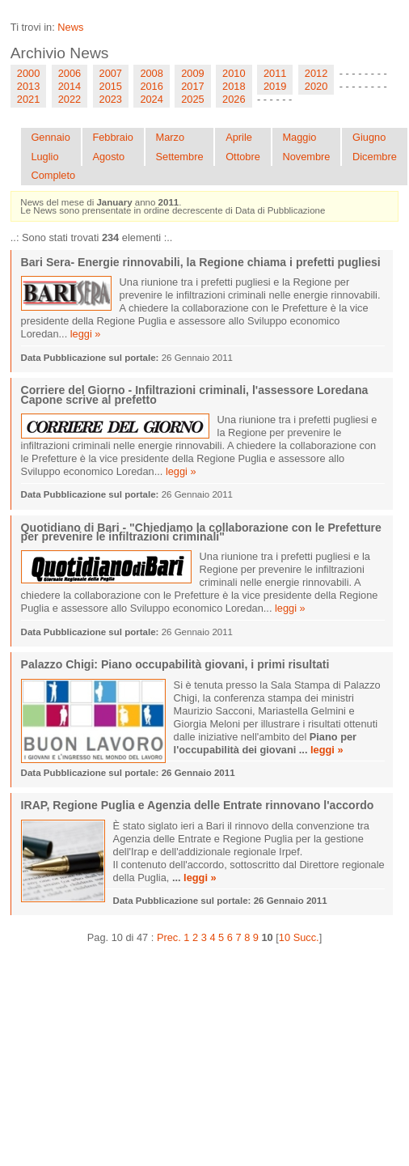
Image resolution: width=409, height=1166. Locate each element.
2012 (316, 73)
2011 (275, 73)
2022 (69, 99)
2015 (110, 86)
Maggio (299, 137)
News (70, 27)
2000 (28, 73)
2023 (110, 99)
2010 (233, 73)
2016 (151, 86)
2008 (151, 73)
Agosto (108, 157)
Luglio (44, 157)
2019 (275, 86)
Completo (53, 175)
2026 (233, 99)
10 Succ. (299, 937)
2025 (192, 99)
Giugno (369, 137)
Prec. (169, 937)
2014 (69, 86)
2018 (233, 86)
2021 (28, 99)
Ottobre (243, 157)
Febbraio (112, 137)
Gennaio (50, 137)
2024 (151, 99)
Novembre (306, 157)
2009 (192, 73)
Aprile (239, 137)
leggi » (85, 334)
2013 (28, 86)
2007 (110, 73)
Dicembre (374, 157)
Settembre (179, 157)
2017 (192, 86)
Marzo (169, 137)
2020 (316, 86)
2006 (69, 73)
